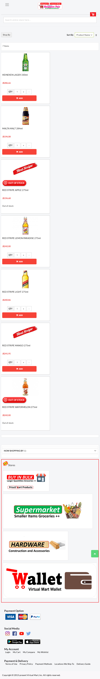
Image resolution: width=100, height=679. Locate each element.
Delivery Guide (83, 664)
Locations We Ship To (64, 664)
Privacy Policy (26, 664)
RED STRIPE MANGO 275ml (16, 345)
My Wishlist (42, 652)
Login (7, 652)
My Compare (29, 652)
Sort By (70, 35)
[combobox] (50, 20)
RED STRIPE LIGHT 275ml (15, 291)
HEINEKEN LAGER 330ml (15, 74)
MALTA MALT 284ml (12, 128)
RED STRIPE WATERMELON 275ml (19, 407)
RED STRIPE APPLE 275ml (15, 190)
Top (93, 552)
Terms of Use (11, 664)
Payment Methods (43, 664)
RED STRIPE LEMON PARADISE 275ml (21, 238)
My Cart (16, 652)
